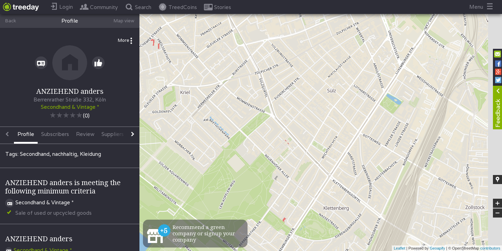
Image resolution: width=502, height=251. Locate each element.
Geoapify (437, 248)
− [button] (497, 213)
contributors (490, 248)
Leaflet (399, 248)
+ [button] (497, 203)
